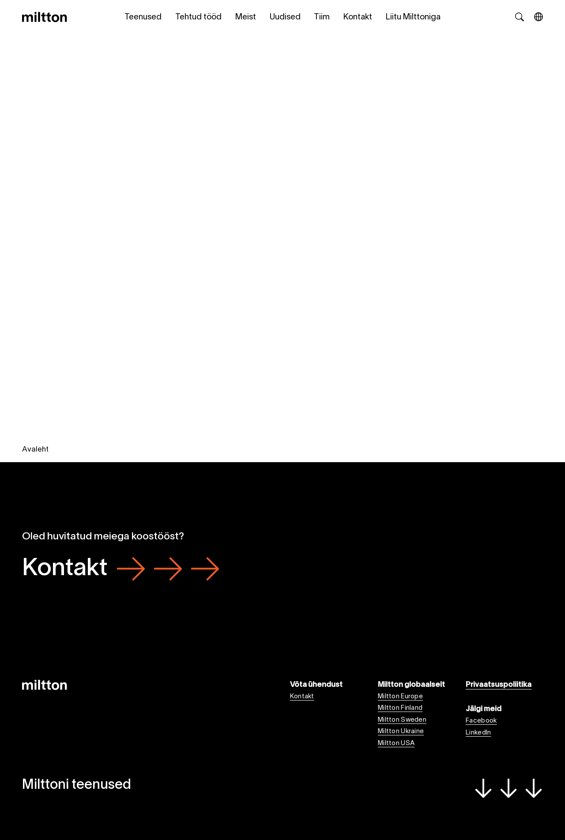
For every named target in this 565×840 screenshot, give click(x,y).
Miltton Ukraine (401, 731)
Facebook (481, 721)
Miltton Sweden (402, 720)
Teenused (143, 17)
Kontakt (357, 17)
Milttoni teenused (282, 787)
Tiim (322, 17)
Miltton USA (396, 743)
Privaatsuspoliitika (498, 685)
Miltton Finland (400, 708)
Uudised (285, 17)
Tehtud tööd (198, 17)
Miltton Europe (400, 696)
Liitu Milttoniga (413, 17)
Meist (245, 17)
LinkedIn (478, 733)
